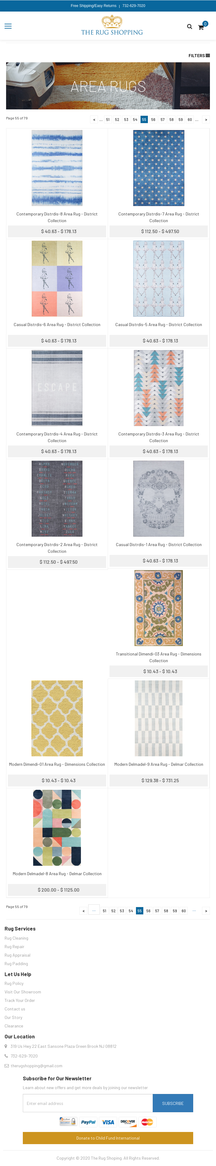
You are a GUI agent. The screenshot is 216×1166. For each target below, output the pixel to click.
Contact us (15, 1008)
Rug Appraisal (17, 955)
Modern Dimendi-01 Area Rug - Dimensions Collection (57, 764)
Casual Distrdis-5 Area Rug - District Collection (158, 324)
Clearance (14, 1025)
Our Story (13, 1017)
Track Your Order (20, 1000)
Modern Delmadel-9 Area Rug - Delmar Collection (158, 764)
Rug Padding (16, 963)
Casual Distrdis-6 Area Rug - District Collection (57, 324)
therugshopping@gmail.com (36, 1065)
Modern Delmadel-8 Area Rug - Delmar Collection (57, 873)
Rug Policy (14, 983)
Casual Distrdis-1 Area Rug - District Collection (159, 544)
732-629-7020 (134, 6)
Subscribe (173, 1103)
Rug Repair (14, 946)
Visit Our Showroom (23, 991)
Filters (199, 55)
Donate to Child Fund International (108, 1137)
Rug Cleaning (16, 938)
